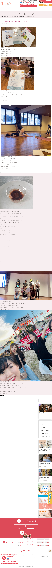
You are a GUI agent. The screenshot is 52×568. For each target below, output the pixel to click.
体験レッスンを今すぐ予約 (31, 525)
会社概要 (32, 554)
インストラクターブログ (45, 8)
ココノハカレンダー (34, 555)
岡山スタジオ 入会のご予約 (44, 436)
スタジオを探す (12, 8)
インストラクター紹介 (43, 433)
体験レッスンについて (19, 525)
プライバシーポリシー (34, 556)
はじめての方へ (33, 8)
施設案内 (41, 424)
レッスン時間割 (42, 427)
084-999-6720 (30, 538)
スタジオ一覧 (42, 400)
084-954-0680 (30, 541)
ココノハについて (23, 8)
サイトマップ (33, 557)
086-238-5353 (30, 544)
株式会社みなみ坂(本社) (44, 556)
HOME (4, 8)
